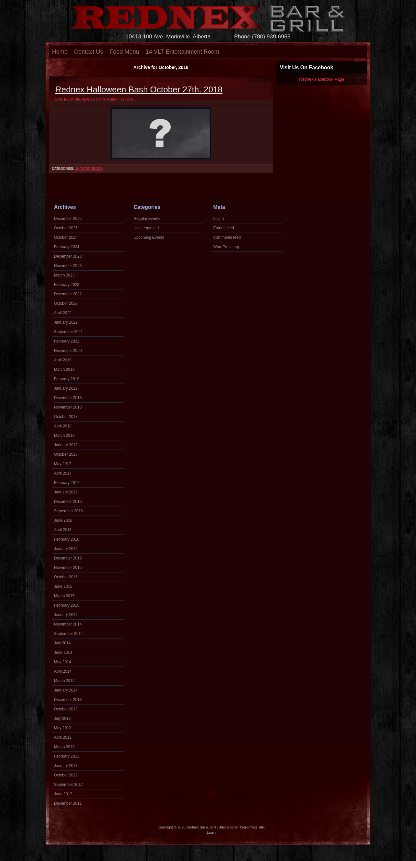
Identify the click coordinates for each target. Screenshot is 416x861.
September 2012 (68, 784)
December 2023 (68, 256)
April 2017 (63, 473)
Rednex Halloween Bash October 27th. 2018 (139, 89)
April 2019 (63, 360)
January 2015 (66, 614)
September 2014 (68, 633)
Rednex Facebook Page (321, 79)
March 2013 (64, 747)
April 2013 (63, 737)
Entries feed (223, 228)
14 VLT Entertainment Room (182, 51)
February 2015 (66, 605)
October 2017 (66, 454)
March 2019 (64, 369)
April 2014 (63, 671)
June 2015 (63, 586)
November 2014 (68, 624)
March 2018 (64, 435)
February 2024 (66, 247)
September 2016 (68, 511)
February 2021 (66, 341)
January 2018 (66, 445)
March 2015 (64, 596)
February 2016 (66, 539)
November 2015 (68, 567)
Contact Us (88, 51)
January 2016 (66, 548)
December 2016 (68, 501)
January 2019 (66, 388)
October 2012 (66, 775)
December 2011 (68, 803)
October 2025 (66, 228)
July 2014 (62, 643)
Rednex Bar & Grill (201, 827)
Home (60, 51)
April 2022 (63, 313)
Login (211, 832)
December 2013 (68, 699)
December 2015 (68, 558)
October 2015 (66, 577)
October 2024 (66, 237)
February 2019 (66, 379)
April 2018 (63, 426)
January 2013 (66, 765)
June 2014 (63, 652)
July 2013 (62, 718)
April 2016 (63, 530)
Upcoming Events (149, 237)
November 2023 (68, 265)
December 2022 (68, 294)
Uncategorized (89, 168)
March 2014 (64, 681)
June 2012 (63, 794)
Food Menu (124, 51)
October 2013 (66, 709)
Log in (218, 218)
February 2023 (66, 284)
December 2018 (68, 398)
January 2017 (66, 492)
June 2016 (63, 520)
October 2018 (66, 416)
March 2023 (64, 275)
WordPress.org (226, 247)
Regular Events (147, 218)
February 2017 (66, 482)
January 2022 (66, 322)
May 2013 (62, 728)
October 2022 (66, 303)
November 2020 (68, 350)
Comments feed (227, 237)
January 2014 (66, 690)
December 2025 (68, 218)
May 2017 (62, 464)
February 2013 (66, 756)
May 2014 (62, 662)
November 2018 (68, 407)
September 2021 (68, 332)
